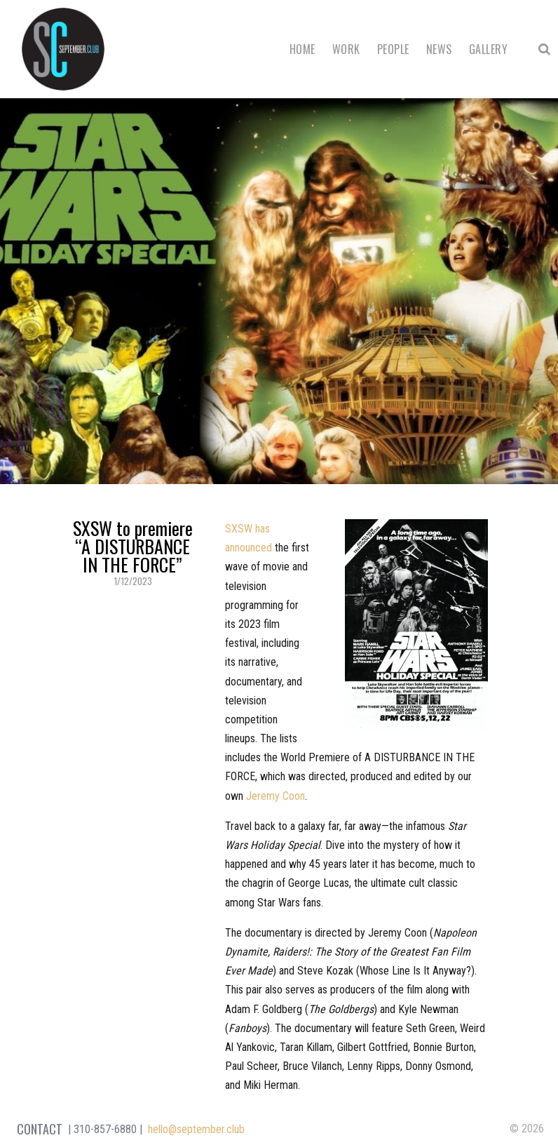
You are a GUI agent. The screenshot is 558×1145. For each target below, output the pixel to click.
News (439, 49)
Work (346, 49)
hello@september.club (196, 1129)
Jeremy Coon (275, 796)
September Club (63, 49)
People (393, 49)
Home (302, 49)
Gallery (488, 49)
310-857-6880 (105, 1129)
